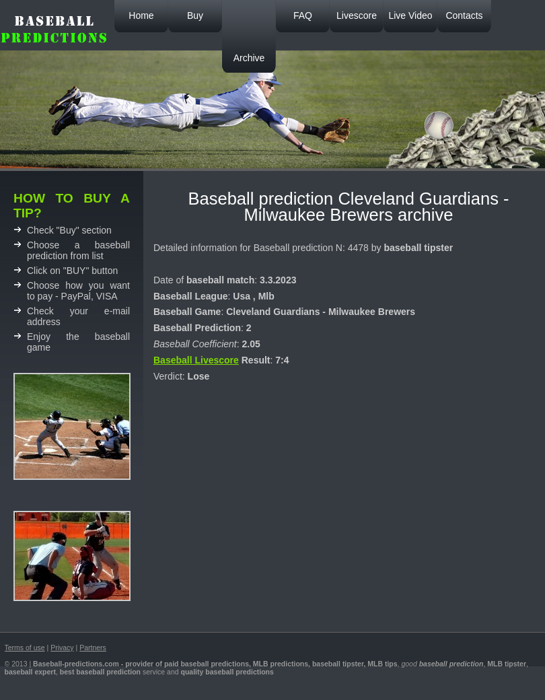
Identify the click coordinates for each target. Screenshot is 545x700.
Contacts (463, 15)
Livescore (356, 15)
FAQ (302, 15)
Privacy (61, 647)
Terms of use (25, 647)
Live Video (410, 15)
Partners (92, 647)
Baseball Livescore (196, 360)
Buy (195, 15)
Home (141, 15)
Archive (249, 58)
